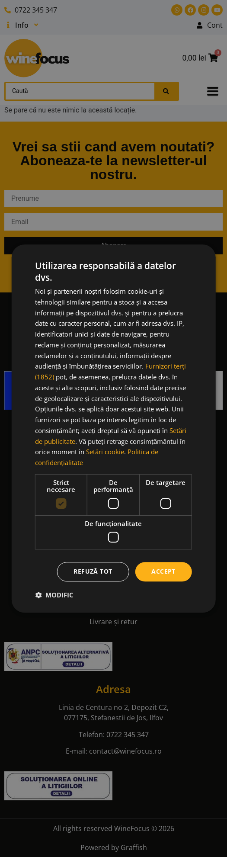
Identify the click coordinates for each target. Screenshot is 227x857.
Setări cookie (105, 452)
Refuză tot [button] (93, 572)
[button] (54, 595)
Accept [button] (163, 572)
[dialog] (113, 428)
